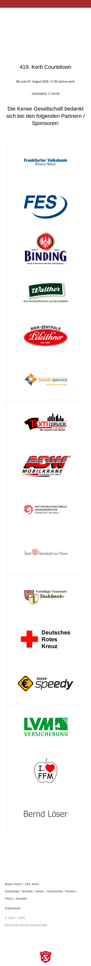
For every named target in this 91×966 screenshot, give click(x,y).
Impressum (12, 908)
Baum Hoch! (13, 884)
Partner (70, 891)
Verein (39, 891)
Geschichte (55, 891)
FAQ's (9, 898)
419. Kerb (31, 884)
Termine (27, 891)
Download (12, 891)
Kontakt (21, 898)
